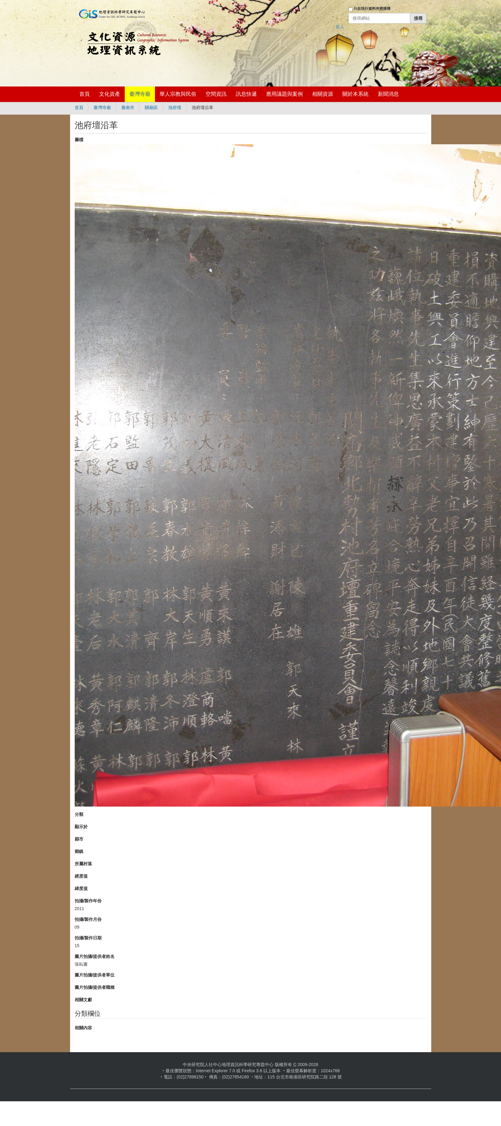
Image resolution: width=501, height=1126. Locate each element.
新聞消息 (388, 94)
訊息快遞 (246, 94)
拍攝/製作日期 (88, 937)
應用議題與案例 (284, 94)
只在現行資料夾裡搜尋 (371, 8)
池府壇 (174, 107)
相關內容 (83, 1027)
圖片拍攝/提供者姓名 (95, 956)
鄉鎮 (79, 851)
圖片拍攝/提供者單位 (95, 974)
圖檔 (79, 139)
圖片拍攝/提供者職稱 (95, 987)
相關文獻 (83, 999)
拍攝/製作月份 (88, 919)
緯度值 (81, 888)
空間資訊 (216, 94)
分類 (79, 814)
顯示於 (81, 826)
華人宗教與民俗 (178, 94)
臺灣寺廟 (139, 94)
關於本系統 (355, 94)
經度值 (81, 876)
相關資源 (322, 94)
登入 (340, 26)
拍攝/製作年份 (88, 900)
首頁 (84, 94)
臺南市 (127, 107)
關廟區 (151, 107)
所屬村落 (83, 863)
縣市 (79, 839)
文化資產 (109, 94)
